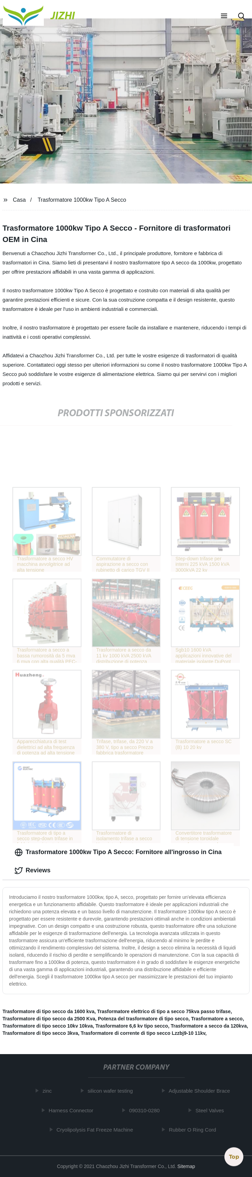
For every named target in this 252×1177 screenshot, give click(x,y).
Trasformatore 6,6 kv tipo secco (132, 1026)
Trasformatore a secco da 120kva (208, 1026)
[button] (224, 16)
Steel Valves (211, 1110)
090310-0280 (145, 1110)
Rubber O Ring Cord (193, 1130)
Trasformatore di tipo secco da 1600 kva (48, 1011)
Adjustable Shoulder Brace (200, 1091)
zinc (48, 1091)
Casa (19, 200)
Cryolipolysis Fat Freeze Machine (96, 1130)
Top (234, 1156)
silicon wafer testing (111, 1091)
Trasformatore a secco (216, 1018)
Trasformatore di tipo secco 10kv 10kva (47, 1026)
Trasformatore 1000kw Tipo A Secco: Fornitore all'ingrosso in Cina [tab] (118, 852)
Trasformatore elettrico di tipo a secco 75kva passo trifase (164, 1011)
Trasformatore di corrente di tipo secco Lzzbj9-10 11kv (143, 1033)
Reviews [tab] (32, 870)
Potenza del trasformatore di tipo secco (143, 1018)
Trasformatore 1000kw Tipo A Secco (82, 200)
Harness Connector (72, 1110)
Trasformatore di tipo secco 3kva (40, 1033)
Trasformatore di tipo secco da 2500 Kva (48, 1018)
